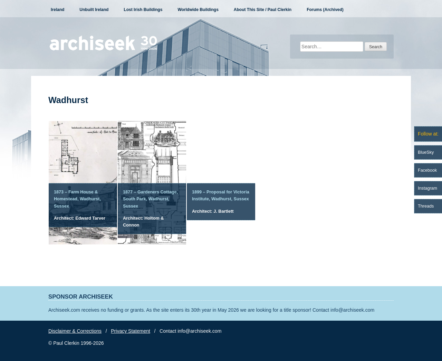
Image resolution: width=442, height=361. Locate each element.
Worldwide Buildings (197, 9)
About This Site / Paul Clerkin (262, 9)
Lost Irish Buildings (143, 9)
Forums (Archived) (325, 9)
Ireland (57, 9)
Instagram (427, 188)
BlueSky (426, 152)
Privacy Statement (130, 331)
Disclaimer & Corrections (75, 331)
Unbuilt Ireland (93, 9)
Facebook (427, 170)
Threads (426, 206)
